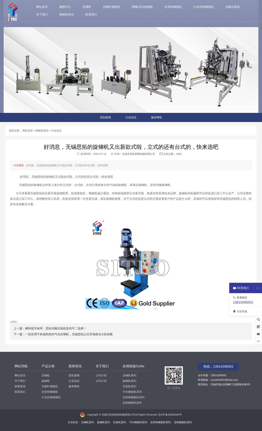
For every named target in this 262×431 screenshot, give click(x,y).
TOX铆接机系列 (132, 391)
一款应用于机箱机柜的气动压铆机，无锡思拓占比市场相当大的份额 (69, 334)
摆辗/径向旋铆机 (142, 6)
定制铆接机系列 (132, 402)
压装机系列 (129, 386)
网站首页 (42, 6)
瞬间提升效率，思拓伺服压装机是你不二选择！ (55, 328)
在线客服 (240, 311)
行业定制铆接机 (203, 6)
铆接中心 (65, 6)
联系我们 (91, 14)
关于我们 (42, 14)
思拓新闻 (105, 117)
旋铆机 (46, 380)
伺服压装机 (232, 6)
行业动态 (131, 117)
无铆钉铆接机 (111, 6)
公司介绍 (101, 375)
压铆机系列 (129, 375)
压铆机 (86, 6)
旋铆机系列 (129, 380)
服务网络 (156, 117)
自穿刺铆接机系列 (133, 397)
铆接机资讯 (66, 14)
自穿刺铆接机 (173, 6)
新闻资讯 (20, 386)
